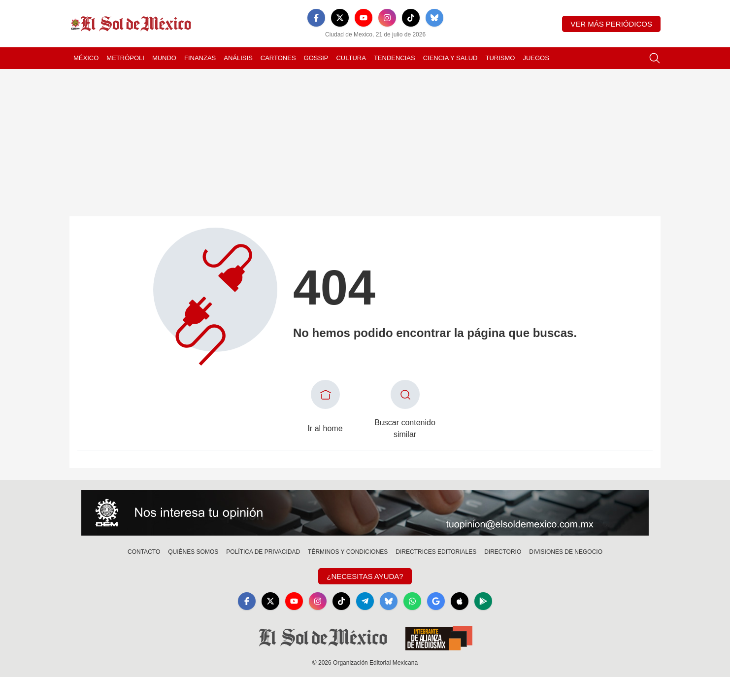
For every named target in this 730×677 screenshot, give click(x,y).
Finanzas (200, 58)
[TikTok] (411, 18)
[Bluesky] (434, 18)
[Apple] (459, 601)
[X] (340, 18)
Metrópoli (125, 58)
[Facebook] (316, 18)
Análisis (238, 58)
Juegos (536, 58)
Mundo (164, 58)
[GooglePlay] (483, 601)
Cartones (278, 58)
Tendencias (394, 58)
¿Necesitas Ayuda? (365, 576)
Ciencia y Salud (450, 58)
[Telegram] (365, 601)
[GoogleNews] (436, 601)
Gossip (316, 58)
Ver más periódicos (611, 24)
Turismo (500, 58)
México (86, 58)
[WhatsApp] (412, 601)
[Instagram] (387, 18)
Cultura (350, 58)
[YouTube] (363, 18)
